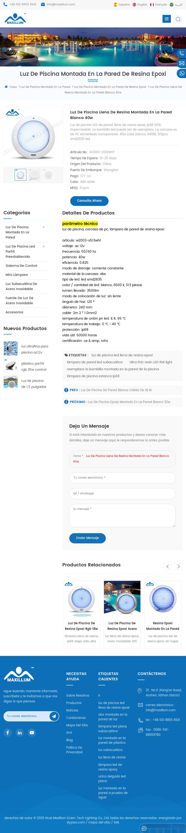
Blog (69, 740)
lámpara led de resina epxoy (110, 767)
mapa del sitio (77, 725)
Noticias (72, 710)
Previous (167, 566)
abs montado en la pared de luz (112, 717)
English (142, 5)
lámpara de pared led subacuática (95, 362)
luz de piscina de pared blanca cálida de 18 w (116, 390)
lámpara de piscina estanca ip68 (93, 376)
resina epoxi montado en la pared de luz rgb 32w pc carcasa (162, 626)
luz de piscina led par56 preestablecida (20, 251)
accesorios (14, 312)
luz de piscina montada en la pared (17, 232)
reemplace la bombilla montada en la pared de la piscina (113, 369)
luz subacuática (110, 750)
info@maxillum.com (61, 4)
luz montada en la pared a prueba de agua (113, 793)
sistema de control (21, 265)
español (124, 5)
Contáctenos (76, 718)
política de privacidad (74, 750)
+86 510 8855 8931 (22, 4)
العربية (179, 5)
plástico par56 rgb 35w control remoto (33, 367)
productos (74, 703)
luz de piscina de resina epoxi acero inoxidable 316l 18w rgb (122, 626)
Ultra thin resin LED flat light (151, 362)
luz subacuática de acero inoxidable (21, 286)
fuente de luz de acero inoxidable (20, 300)
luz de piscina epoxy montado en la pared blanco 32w (129, 402)
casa (11, 87)
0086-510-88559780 (157, 732)
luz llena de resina (112, 757)
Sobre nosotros (77, 695)
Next (178, 566)
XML (117, 822)
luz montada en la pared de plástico (112, 740)
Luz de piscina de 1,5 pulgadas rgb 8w (33, 384)
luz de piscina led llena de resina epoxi (122, 355)
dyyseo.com (76, 822)
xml (69, 733)
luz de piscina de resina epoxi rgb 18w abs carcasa (81, 626)
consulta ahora (89, 200)
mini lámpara (17, 275)
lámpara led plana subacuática (112, 729)
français (161, 5)
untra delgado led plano (112, 779)
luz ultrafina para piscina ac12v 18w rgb (34, 350)
